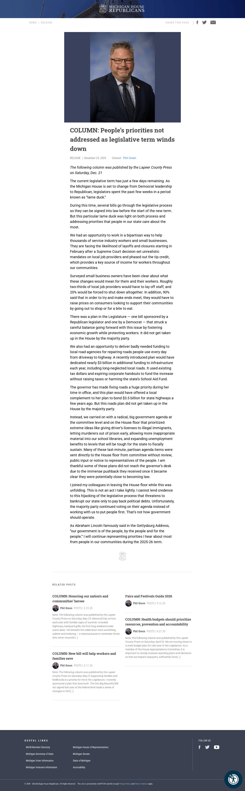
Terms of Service (141, 784)
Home (33, 22)
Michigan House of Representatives (90, 747)
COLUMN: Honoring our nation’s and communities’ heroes (80, 598)
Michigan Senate (81, 753)
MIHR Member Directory (38, 747)
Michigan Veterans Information (41, 767)
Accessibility (79, 767)
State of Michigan (81, 760)
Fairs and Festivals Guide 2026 (148, 596)
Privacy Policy (125, 784)
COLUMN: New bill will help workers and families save (84, 656)
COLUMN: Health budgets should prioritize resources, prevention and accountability (158, 621)
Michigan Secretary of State (39, 753)
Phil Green (129, 158)
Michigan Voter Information (39, 760)
